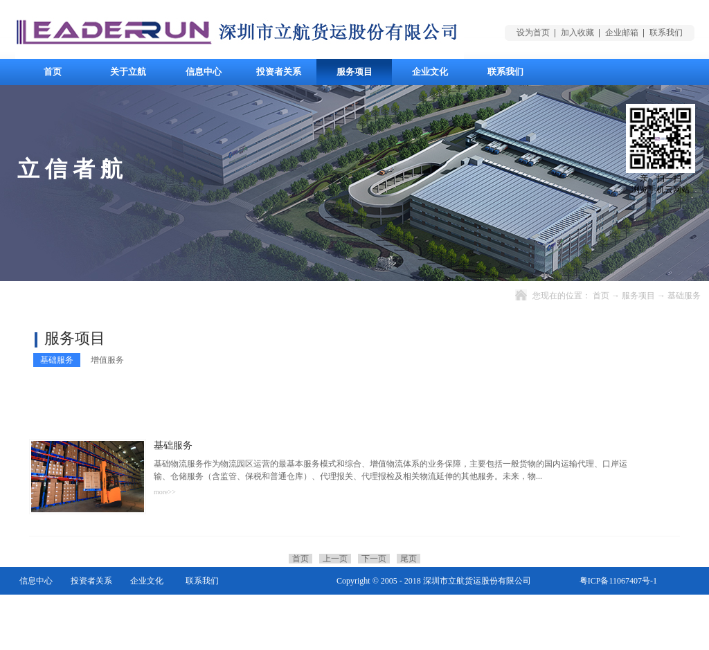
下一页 (373, 558)
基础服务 (684, 295)
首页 (53, 71)
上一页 (335, 558)
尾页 (408, 558)
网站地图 (640, 608)
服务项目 (638, 295)
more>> (165, 492)
